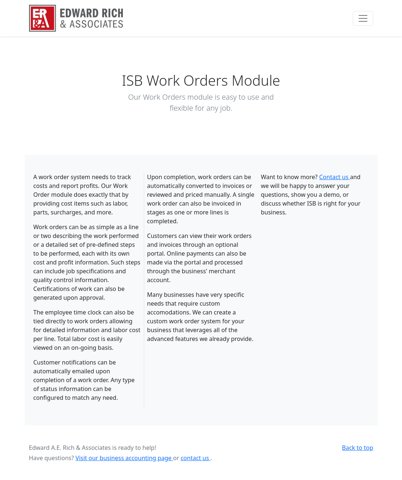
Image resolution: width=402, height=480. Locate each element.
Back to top (357, 448)
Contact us (334, 177)
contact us (195, 458)
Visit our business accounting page (124, 458)
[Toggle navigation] (363, 18)
